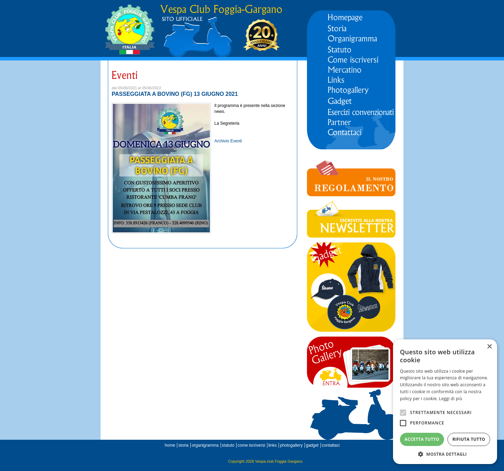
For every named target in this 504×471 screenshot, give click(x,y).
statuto (228, 445)
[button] (445, 454)
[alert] (445, 401)
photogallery (291, 445)
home (170, 445)
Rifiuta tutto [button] (468, 439)
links (272, 445)
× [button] (489, 346)
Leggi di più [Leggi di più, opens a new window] (450, 399)
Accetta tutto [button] (421, 439)
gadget (312, 445)
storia (183, 445)
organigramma (205, 445)
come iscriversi (251, 445)
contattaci (331, 445)
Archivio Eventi (228, 141)
